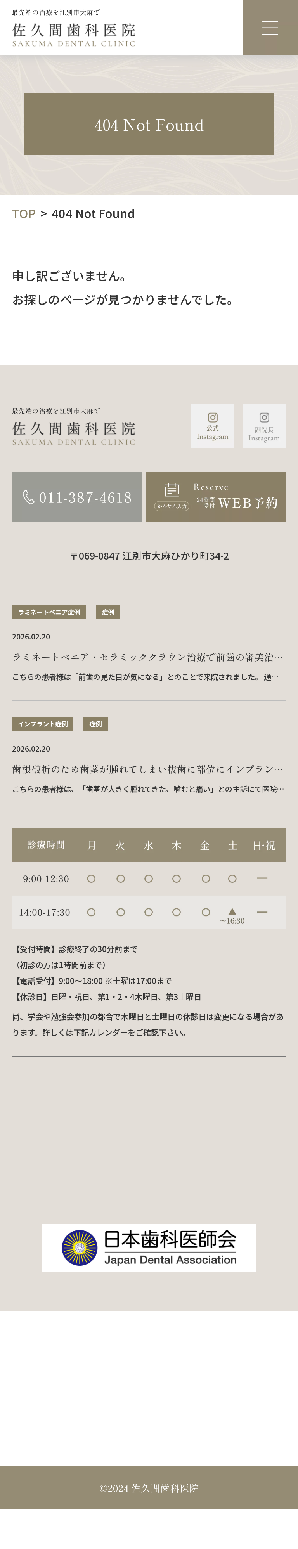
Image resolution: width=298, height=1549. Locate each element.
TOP (24, 213)
